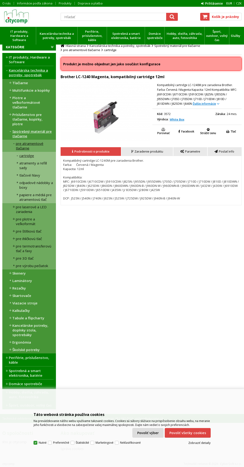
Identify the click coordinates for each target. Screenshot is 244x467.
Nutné (43, 443)
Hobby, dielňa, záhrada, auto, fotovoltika (185, 35)
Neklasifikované (130, 443)
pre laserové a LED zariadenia (31, 209)
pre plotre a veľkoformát (25, 221)
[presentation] (91, 151)
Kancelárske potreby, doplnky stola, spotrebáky (30, 330)
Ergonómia (21, 342)
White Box (177, 119)
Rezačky (19, 288)
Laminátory (22, 280)
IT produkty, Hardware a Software (19, 35)
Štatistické (82, 443)
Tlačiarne (20, 82)
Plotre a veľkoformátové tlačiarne (26, 102)
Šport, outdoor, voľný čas (217, 35)
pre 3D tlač (25, 258)
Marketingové (104, 443)
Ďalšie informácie (204, 104)
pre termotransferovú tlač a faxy (33, 248)
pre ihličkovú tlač (29, 238)
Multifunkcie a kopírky (31, 90)
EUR (229, 3)
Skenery (19, 273)
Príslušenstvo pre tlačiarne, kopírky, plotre (27, 119)
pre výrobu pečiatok (32, 265)
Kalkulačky (21, 310)
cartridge (26, 155)
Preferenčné (61, 443)
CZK (239, 3)
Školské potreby (26, 349)
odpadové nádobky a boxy (36, 185)
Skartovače (21, 295)
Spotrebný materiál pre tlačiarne (32, 133)
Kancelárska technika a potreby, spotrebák (57, 35)
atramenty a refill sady (33, 165)
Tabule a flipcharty (28, 318)
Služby (235, 36)
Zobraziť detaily (199, 443)
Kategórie (15, 47)
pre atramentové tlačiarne (29, 145)
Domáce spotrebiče (155, 35)
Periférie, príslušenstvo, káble (92, 35)
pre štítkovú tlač (28, 231)
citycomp (29, 16)
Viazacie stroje (25, 303)
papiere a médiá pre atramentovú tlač (35, 197)
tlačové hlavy (29, 175)
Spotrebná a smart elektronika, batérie (126, 35)
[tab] (91, 151)
